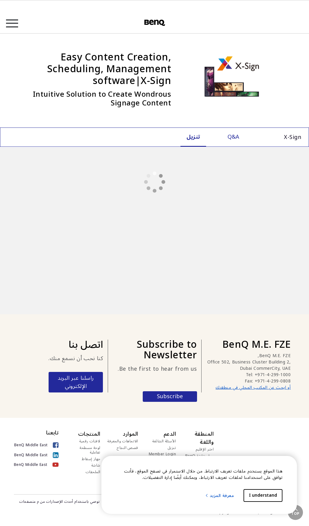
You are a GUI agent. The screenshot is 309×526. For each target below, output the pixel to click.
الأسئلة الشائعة (164, 441)
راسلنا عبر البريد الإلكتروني (76, 382)
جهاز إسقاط (91, 459)
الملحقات (93, 472)
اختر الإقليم (205, 449)
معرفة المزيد (219, 495)
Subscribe (170, 396)
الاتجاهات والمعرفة (122, 441)
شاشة (95, 465)
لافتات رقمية (89, 441)
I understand (263, 495)
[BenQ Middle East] (36, 445)
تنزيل (172, 448)
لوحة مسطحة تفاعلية (90, 450)
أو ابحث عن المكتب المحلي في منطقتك (253, 387)
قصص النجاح (127, 448)
